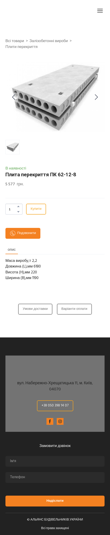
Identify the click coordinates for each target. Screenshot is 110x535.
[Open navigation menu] (100, 10)
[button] (18, 206)
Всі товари (14, 41)
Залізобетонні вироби (48, 41)
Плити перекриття (21, 47)
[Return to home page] (30, 10)
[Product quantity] (12, 209)
